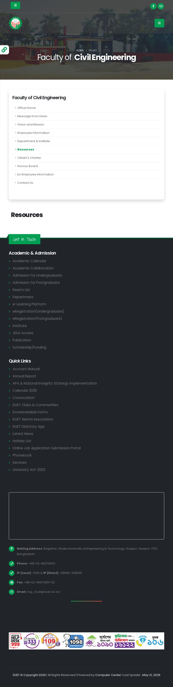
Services (20, 462)
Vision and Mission (30, 124)
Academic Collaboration (33, 268)
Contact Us (25, 183)
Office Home (26, 108)
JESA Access (23, 333)
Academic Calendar (29, 261)
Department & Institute (33, 141)
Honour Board (27, 166)
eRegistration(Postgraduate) (37, 318)
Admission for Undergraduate (37, 275)
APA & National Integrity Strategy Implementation (55, 383)
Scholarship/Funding (29, 347)
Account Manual (26, 369)
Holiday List (22, 441)
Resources (25, 149)
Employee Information (33, 133)
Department (23, 297)
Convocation (23, 397)
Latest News (23, 433)
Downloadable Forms (30, 412)
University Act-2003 (29, 469)
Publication (22, 340)
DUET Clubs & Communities (35, 405)
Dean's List (21, 289)
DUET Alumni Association (33, 419)
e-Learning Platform (29, 304)
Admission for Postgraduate (36, 282)
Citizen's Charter (29, 158)
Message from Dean (32, 116)
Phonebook (22, 455)
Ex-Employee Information (35, 174)
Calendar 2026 (25, 390)
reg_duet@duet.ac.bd (43, 592)
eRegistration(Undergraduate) (38, 311)
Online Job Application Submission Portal (47, 448)
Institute (20, 325)
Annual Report (24, 376)
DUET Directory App (29, 426)
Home (80, 50)
